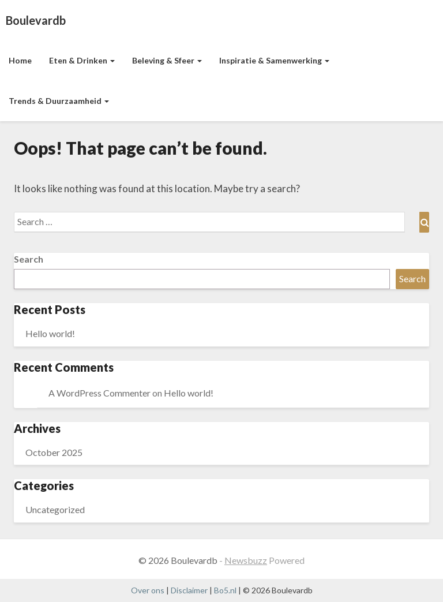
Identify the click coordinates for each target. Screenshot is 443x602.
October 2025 (53, 452)
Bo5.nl (225, 590)
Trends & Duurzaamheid (59, 101)
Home (20, 60)
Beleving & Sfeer (167, 60)
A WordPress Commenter (99, 392)
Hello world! (50, 333)
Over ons (147, 590)
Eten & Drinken (82, 60)
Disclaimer (189, 590)
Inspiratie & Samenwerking (274, 60)
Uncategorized (55, 509)
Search (28, 258)
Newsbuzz (245, 560)
